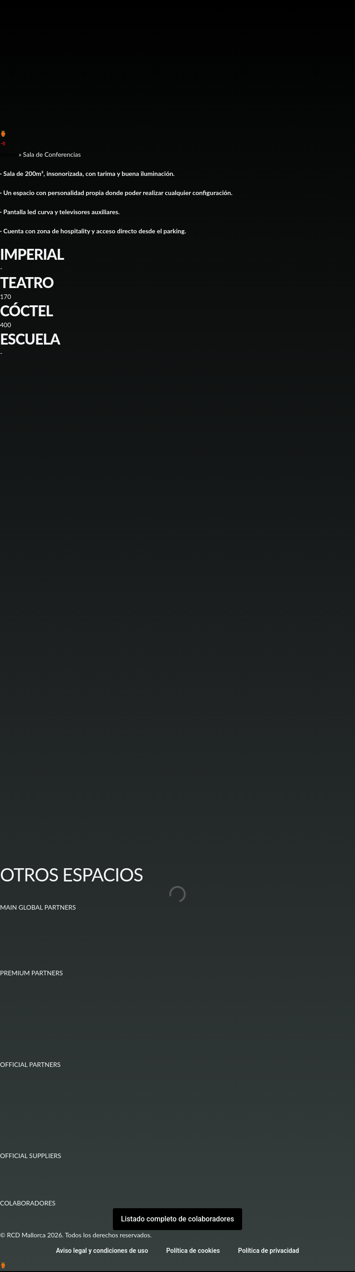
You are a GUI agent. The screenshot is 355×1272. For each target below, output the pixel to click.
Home (8, 154)
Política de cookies (193, 1251)
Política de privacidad (269, 1251)
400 (5, 325)
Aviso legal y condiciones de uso (101, 1251)
